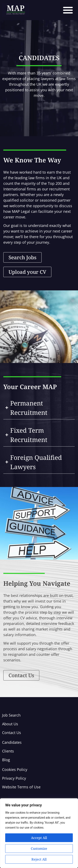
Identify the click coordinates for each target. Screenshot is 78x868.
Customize (39, 848)
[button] (68, 10)
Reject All (39, 859)
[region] (39, 833)
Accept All (39, 837)
